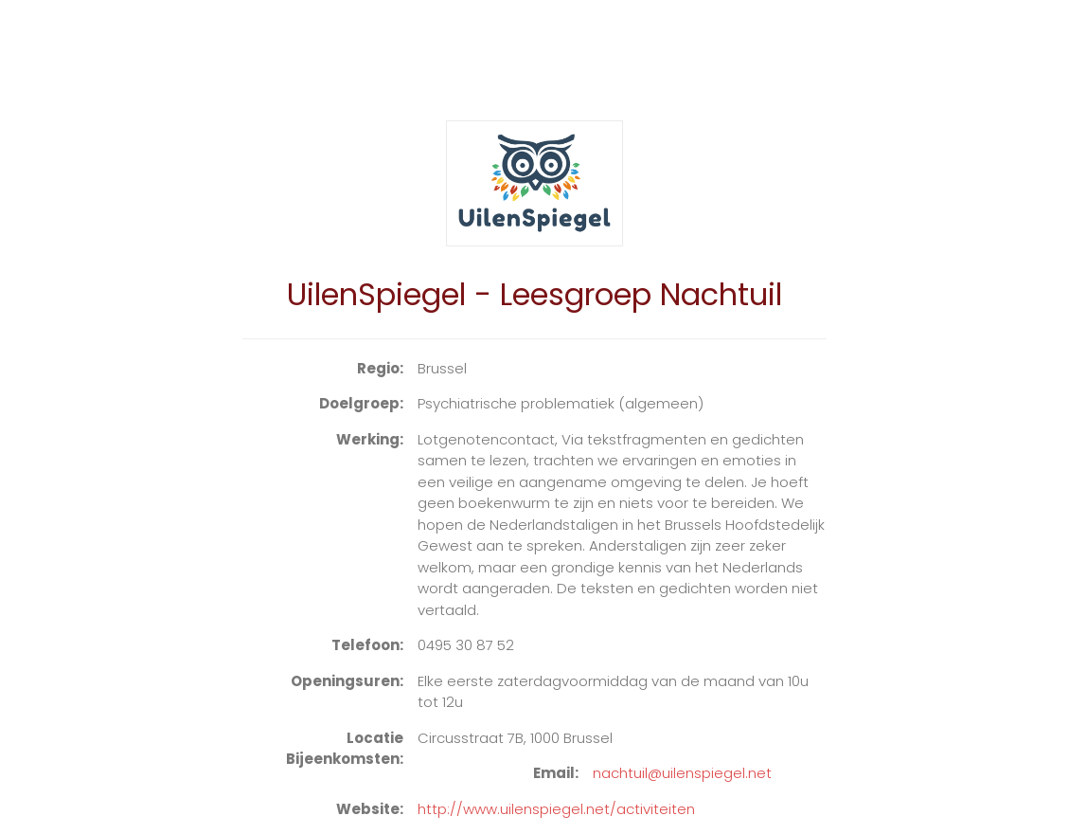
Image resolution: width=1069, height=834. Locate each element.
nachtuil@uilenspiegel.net (682, 773)
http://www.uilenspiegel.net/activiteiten (556, 809)
